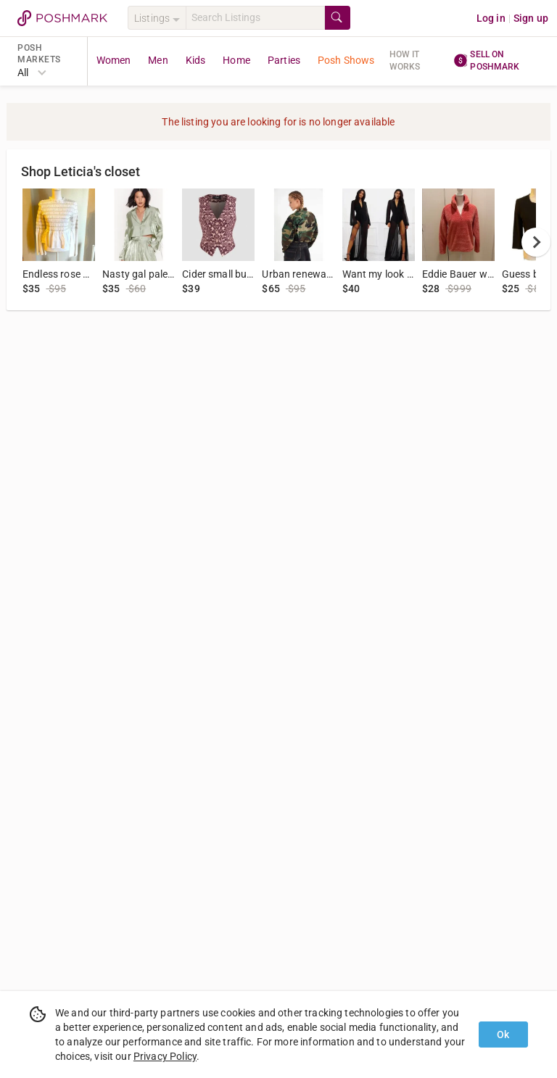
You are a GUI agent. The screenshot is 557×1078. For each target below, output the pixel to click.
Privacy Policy (165, 1056)
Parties (284, 60)
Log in (491, 18)
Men (158, 60)
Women (113, 60)
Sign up (530, 18)
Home (236, 60)
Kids (196, 60)
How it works (405, 60)
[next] (535, 242)
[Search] (255, 18)
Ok (503, 1034)
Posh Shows (346, 60)
